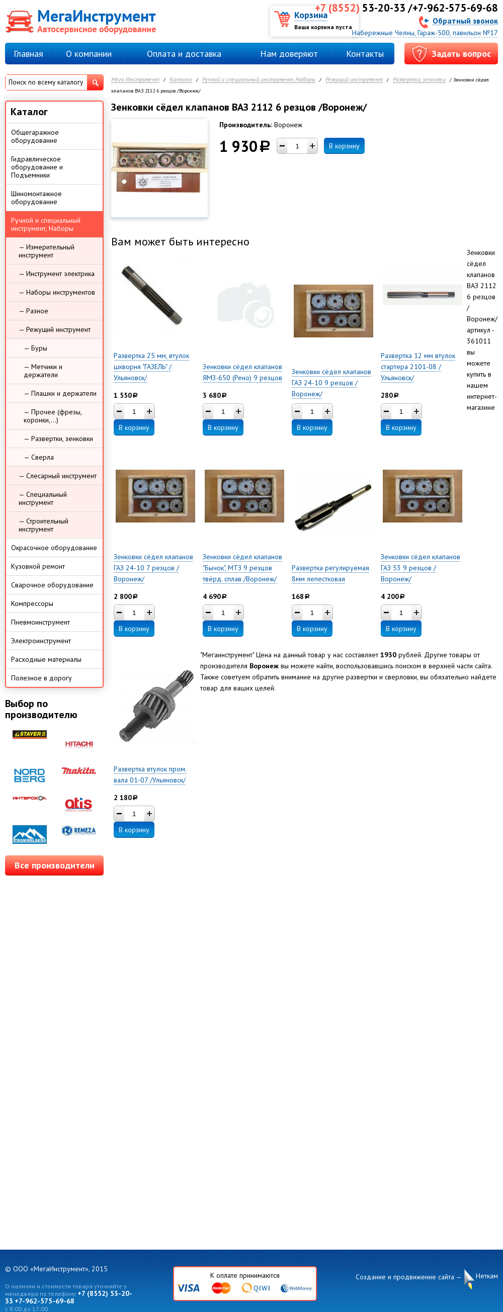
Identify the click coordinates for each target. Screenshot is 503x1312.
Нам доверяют (289, 53)
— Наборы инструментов (57, 292)
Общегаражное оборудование (35, 136)
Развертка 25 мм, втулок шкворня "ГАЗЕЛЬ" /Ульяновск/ (151, 366)
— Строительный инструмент (43, 525)
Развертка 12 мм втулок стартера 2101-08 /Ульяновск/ (418, 366)
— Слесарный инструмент (58, 475)
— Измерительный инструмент (46, 250)
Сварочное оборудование (52, 584)
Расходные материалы (46, 659)
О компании (89, 53)
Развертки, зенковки (419, 79)
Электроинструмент (41, 640)
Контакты (365, 53)
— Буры (35, 348)
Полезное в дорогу (41, 677)
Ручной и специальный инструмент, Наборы (258, 79)
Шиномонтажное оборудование (36, 197)
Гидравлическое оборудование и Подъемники (37, 167)
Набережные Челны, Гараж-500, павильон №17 (425, 32)
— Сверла (39, 457)
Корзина (310, 15)
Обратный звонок (465, 20)
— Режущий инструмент (55, 329)
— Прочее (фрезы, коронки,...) (53, 415)
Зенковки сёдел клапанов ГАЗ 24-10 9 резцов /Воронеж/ (331, 382)
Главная (28, 53)
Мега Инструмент (135, 79)
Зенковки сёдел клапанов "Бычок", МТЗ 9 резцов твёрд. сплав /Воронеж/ (242, 567)
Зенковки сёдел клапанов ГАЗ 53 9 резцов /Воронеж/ (420, 567)
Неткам (487, 1276)
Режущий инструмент (354, 79)
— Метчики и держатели (43, 370)
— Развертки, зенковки (58, 438)
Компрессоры (32, 603)
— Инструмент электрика (57, 273)
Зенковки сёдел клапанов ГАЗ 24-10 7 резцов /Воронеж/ (153, 567)
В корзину (344, 145)
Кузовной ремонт (38, 566)
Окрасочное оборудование (54, 547)
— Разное (33, 310)
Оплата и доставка (184, 53)
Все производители (55, 865)
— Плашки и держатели (60, 393)
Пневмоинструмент (40, 622)
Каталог (181, 79)
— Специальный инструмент (43, 498)
